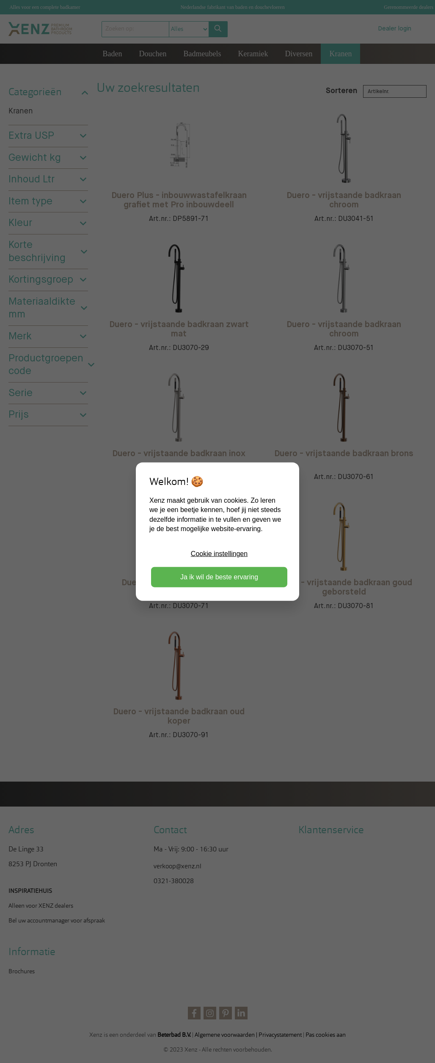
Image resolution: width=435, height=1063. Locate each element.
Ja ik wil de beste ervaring (219, 576)
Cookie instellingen (219, 553)
